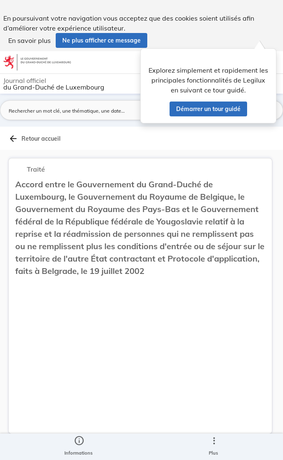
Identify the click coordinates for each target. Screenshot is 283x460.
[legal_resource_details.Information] (78, 447)
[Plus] (214, 447)
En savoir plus (29, 40)
